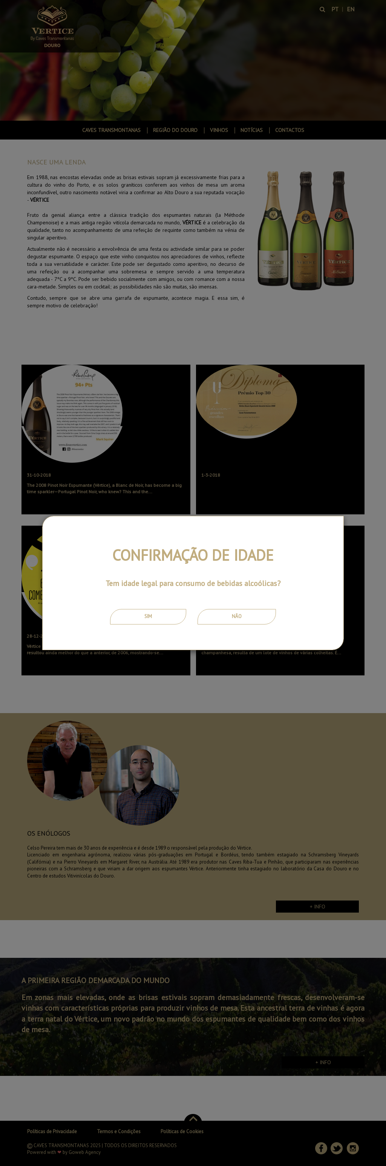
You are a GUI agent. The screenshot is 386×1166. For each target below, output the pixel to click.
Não (237, 616)
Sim (148, 616)
